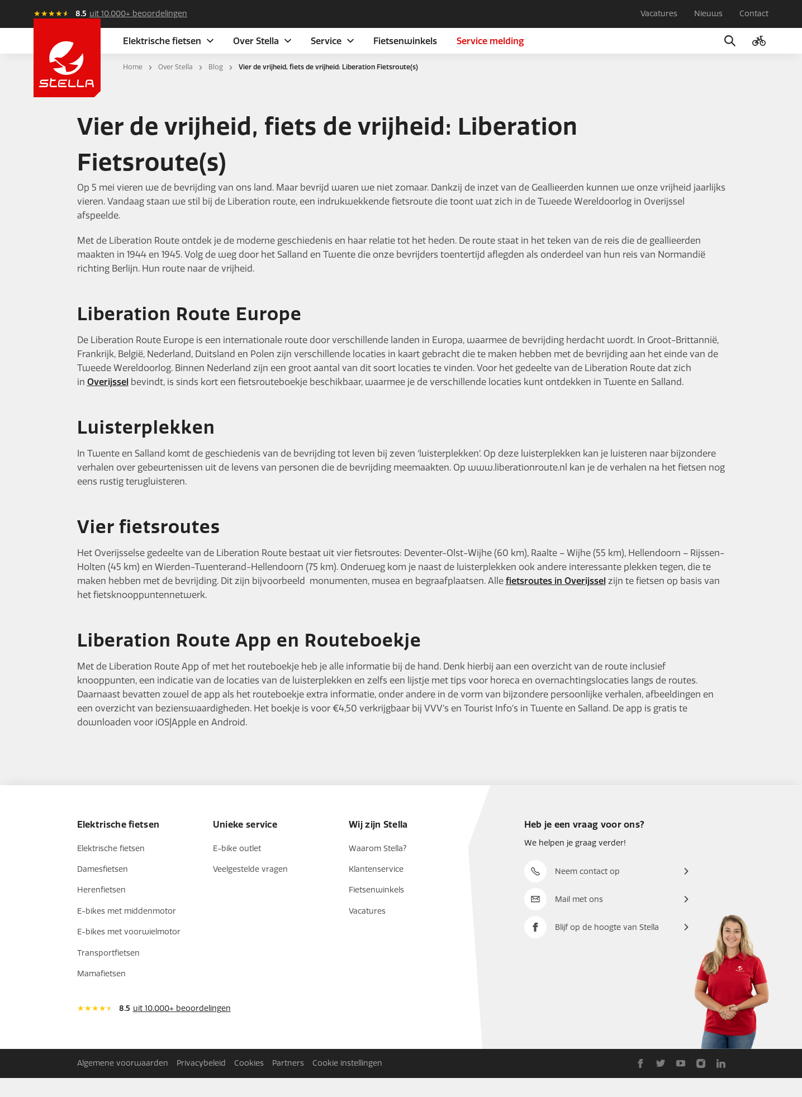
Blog (215, 86)
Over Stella (175, 86)
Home (133, 86)
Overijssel (108, 401)
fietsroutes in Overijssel (556, 600)
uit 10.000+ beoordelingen (138, 13)
